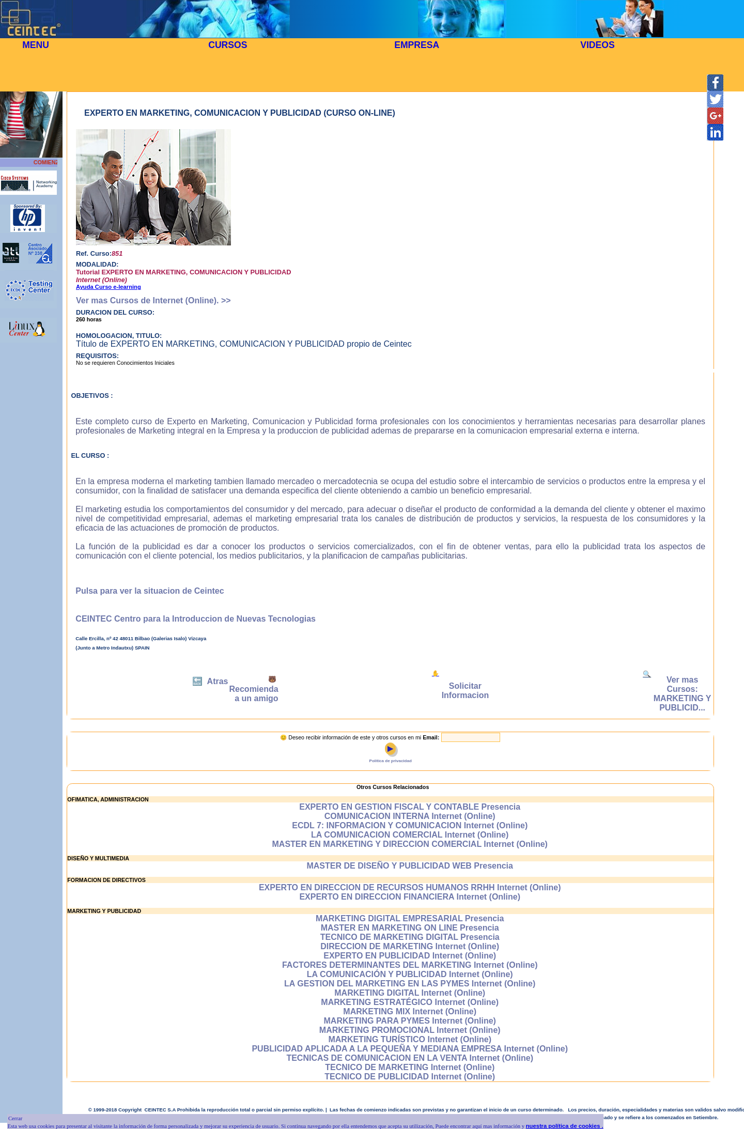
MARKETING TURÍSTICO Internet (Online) (409, 1039)
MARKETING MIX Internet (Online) (409, 1011)
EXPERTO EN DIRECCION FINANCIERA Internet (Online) (409, 896)
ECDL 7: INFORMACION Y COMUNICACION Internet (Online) (410, 825)
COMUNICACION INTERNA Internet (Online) (409, 816)
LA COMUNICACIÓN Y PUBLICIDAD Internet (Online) (410, 974)
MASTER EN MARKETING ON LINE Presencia (410, 927)
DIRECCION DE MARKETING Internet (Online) (409, 946)
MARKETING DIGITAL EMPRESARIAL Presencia (410, 918)
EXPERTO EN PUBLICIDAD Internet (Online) (409, 955)
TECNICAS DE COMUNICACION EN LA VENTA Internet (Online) (409, 1058)
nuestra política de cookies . (564, 1126)
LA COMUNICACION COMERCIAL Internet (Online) (409, 834)
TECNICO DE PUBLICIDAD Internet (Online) (409, 1076)
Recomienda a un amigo (253, 694)
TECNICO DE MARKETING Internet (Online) (409, 1067)
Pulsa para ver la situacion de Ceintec (149, 590)
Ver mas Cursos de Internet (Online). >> (153, 300)
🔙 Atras (210, 681)
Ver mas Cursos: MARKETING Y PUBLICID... (682, 693)
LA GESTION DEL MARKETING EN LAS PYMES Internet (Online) (409, 983)
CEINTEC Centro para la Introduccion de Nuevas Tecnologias (195, 618)
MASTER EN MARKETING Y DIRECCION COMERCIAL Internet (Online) (410, 844)
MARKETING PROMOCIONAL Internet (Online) (410, 1030)
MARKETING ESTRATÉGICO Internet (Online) (410, 1002)
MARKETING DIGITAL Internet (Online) (409, 992)
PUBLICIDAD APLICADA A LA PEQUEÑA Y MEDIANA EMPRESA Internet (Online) (410, 1048)
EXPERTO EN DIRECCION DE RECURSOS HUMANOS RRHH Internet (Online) (410, 887)
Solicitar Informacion (465, 691)
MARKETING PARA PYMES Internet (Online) (410, 1020)
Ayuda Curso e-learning (108, 287)
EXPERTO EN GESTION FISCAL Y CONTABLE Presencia (409, 806)
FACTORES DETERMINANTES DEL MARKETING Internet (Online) (410, 965)
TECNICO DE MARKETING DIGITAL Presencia (410, 937)
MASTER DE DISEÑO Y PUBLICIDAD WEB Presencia (409, 865)
